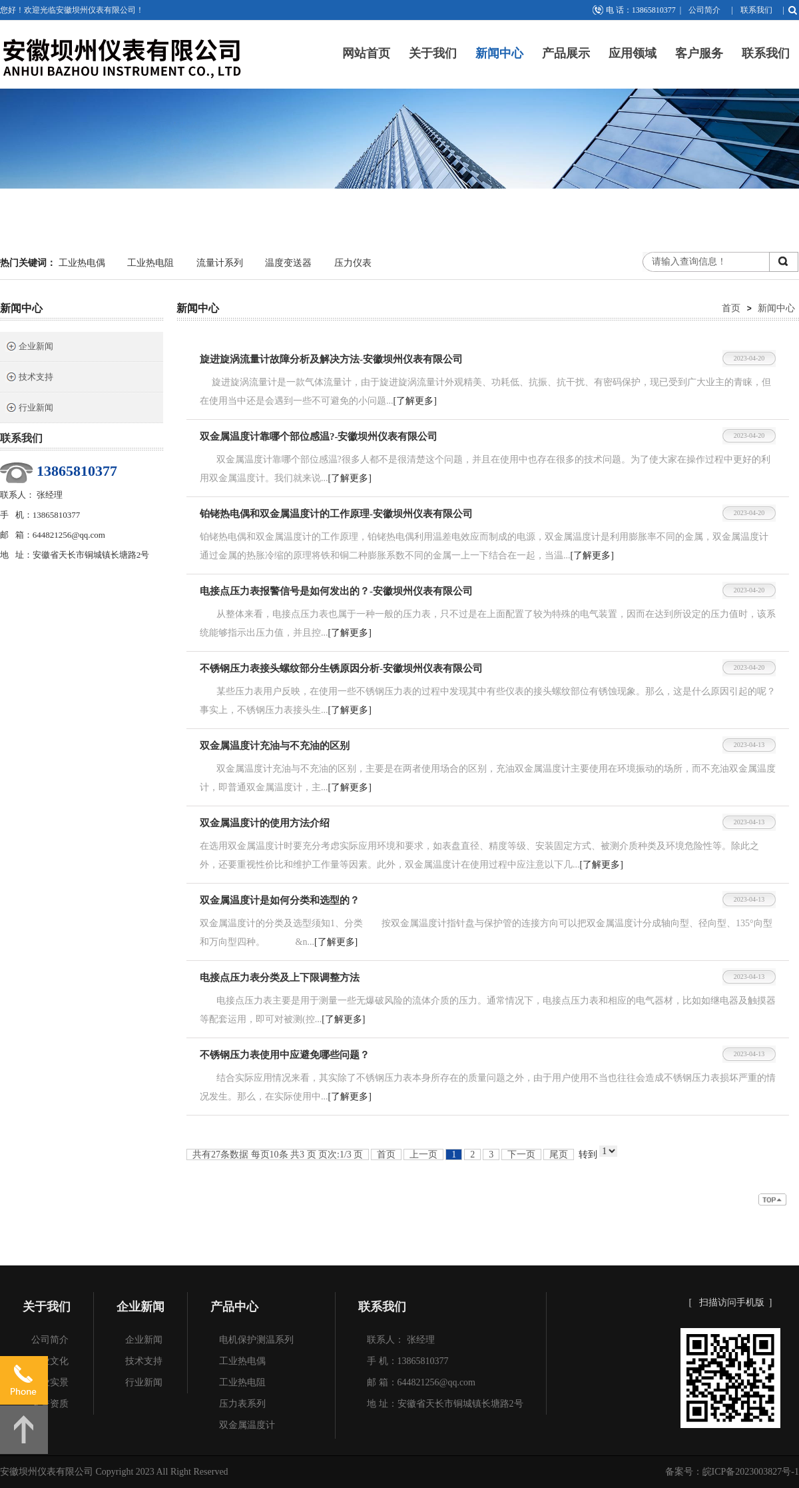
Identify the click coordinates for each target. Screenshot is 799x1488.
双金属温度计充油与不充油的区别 (275, 745)
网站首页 (366, 53)
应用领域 (633, 53)
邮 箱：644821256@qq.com (421, 1382)
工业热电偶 (82, 263)
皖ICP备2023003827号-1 (750, 1472)
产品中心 (234, 1306)
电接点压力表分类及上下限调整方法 (280, 977)
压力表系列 (242, 1404)
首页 (731, 308)
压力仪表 (353, 263)
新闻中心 (499, 53)
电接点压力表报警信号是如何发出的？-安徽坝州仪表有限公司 (336, 591)
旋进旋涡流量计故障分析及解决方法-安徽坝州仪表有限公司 (331, 359)
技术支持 (29, 378)
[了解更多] (415, 401)
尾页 (558, 1154)
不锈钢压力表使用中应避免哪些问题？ (285, 1055)
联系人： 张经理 (401, 1340)
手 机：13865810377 (408, 1361)
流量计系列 (219, 263)
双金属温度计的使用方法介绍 (265, 823)
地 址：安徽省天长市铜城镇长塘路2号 (445, 1404)
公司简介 (704, 10)
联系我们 (756, 10)
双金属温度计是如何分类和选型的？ (280, 900)
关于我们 (433, 53)
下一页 (521, 1154)
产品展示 (566, 53)
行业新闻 (29, 409)
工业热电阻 (150, 263)
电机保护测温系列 (256, 1340)
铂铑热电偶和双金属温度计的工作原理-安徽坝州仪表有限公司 (336, 513)
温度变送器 (288, 263)
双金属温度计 (247, 1425)
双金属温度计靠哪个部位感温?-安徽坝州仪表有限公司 (319, 436)
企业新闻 (29, 348)
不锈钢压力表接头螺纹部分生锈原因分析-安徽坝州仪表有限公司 (341, 668)
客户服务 (699, 53)
